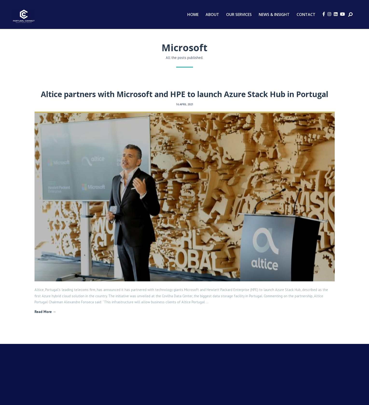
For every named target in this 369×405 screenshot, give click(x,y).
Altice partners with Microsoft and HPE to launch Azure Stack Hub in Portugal (184, 94)
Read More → (45, 311)
